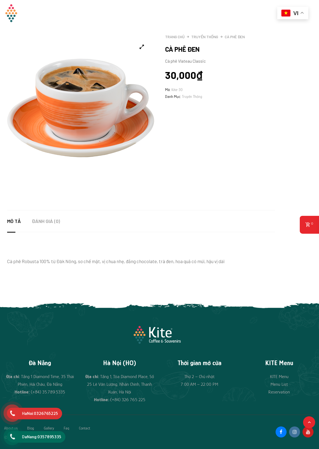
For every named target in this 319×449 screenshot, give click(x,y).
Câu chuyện (134, 13)
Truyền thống (204, 36)
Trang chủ (104, 13)
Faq (66, 428)
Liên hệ (262, 13)
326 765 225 (133, 399)
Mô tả (14, 221)
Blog (30, 428)
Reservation (279, 392)
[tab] (19, 221)
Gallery (49, 428)
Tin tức (239, 13)
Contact (84, 428)
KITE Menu (279, 376)
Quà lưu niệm (189, 13)
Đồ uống (161, 13)
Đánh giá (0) (46, 221)
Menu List (279, 384)
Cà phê (217, 13)
